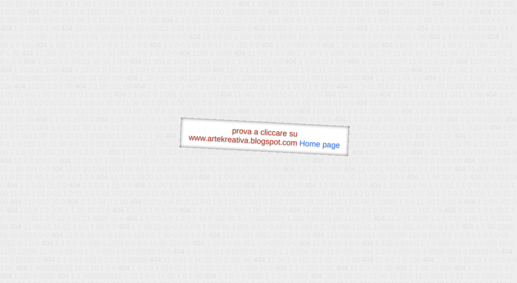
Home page (319, 144)
